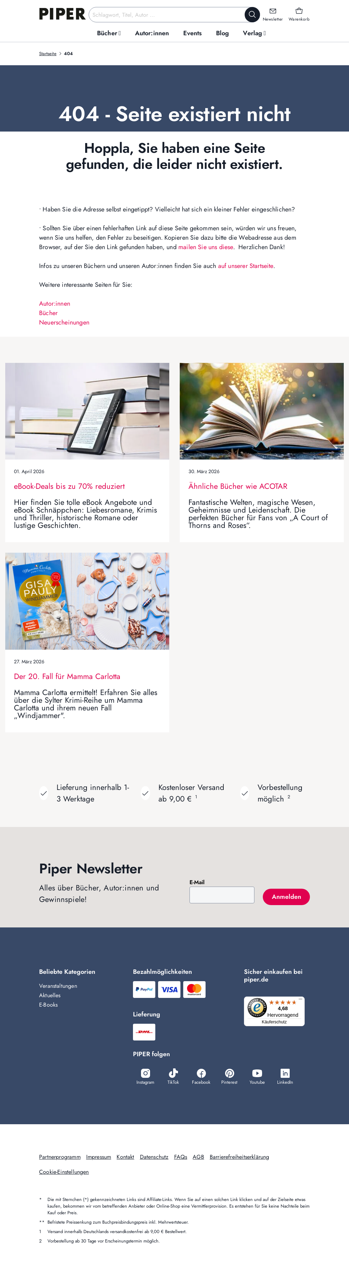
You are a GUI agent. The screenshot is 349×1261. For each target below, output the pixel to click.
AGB (198, 1157)
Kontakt (125, 1157)
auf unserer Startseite (245, 265)
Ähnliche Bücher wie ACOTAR (237, 486)
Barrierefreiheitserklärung (239, 1157)
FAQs (180, 1157)
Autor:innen (54, 303)
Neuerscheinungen (64, 322)
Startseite (48, 53)
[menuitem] (109, 33)
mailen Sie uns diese (205, 247)
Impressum (98, 1157)
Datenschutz (154, 1157)
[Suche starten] (252, 14)
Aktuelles (50, 995)
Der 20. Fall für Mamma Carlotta (67, 676)
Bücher (48, 313)
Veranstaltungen (58, 986)
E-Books (48, 1005)
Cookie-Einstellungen (64, 1172)
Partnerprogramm (60, 1157)
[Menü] (302, 1001)
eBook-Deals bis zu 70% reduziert (69, 486)
